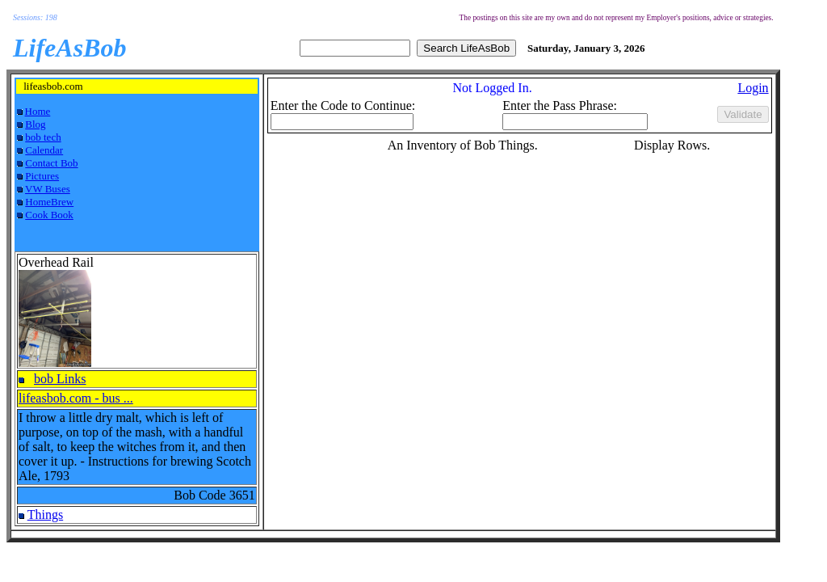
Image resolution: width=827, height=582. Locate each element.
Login (752, 88)
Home (38, 111)
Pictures (42, 176)
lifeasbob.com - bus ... (76, 398)
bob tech (43, 137)
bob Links (60, 379)
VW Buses (47, 189)
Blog (35, 124)
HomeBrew (49, 202)
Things (45, 514)
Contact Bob (51, 163)
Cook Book (49, 215)
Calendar (44, 150)
